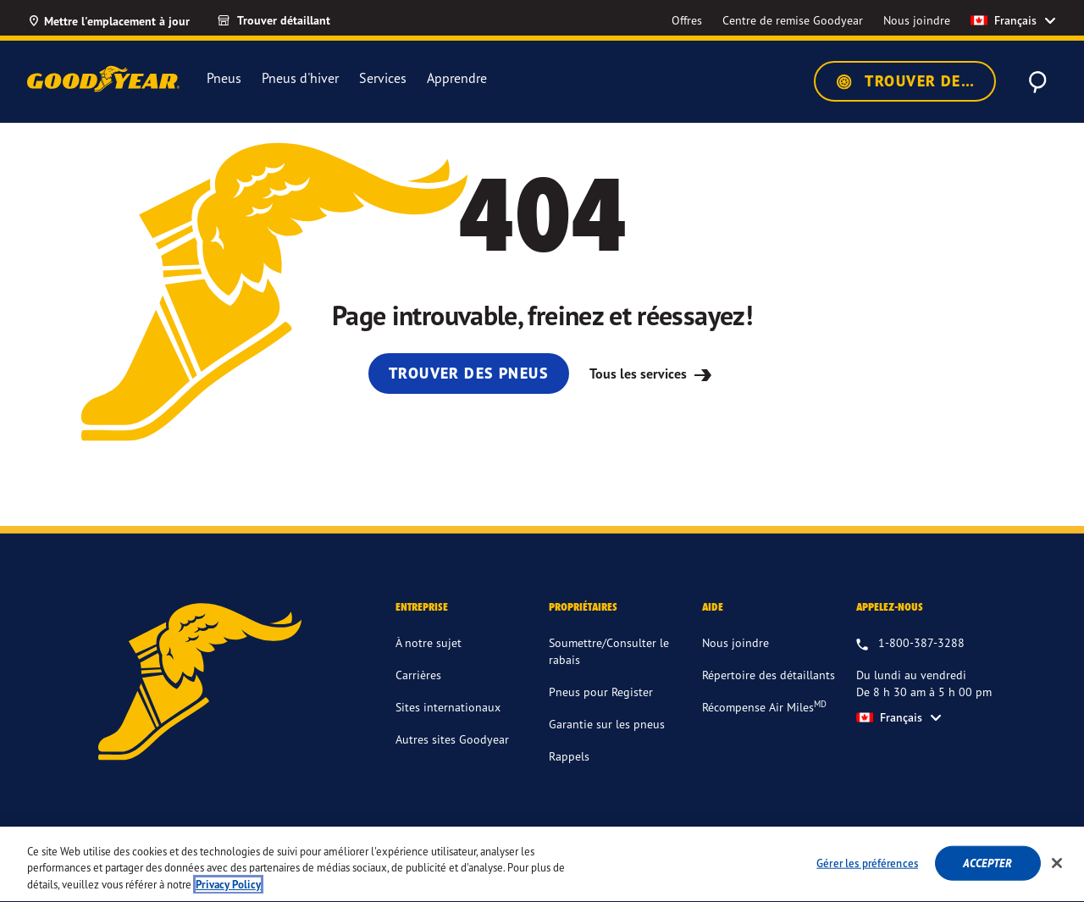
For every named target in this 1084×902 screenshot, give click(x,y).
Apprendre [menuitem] (457, 78)
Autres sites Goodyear (452, 739)
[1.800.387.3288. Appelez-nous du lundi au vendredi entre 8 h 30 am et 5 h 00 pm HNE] (910, 643)
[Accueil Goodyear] (103, 78)
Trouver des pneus (915, 81)
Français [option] (1004, 20)
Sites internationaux (448, 707)
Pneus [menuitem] (224, 77)
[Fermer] (1057, 874)
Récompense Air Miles (764, 706)
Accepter (988, 873)
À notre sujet (428, 642)
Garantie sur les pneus (607, 724)
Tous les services (652, 373)
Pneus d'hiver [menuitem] (300, 77)
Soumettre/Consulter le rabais (609, 651)
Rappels (569, 756)
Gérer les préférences (867, 873)
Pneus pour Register (601, 691)
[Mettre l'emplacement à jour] (108, 20)
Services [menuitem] (382, 78)
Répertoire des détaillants (768, 674)
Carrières (418, 674)
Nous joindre (735, 642)
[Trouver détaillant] (289, 20)
